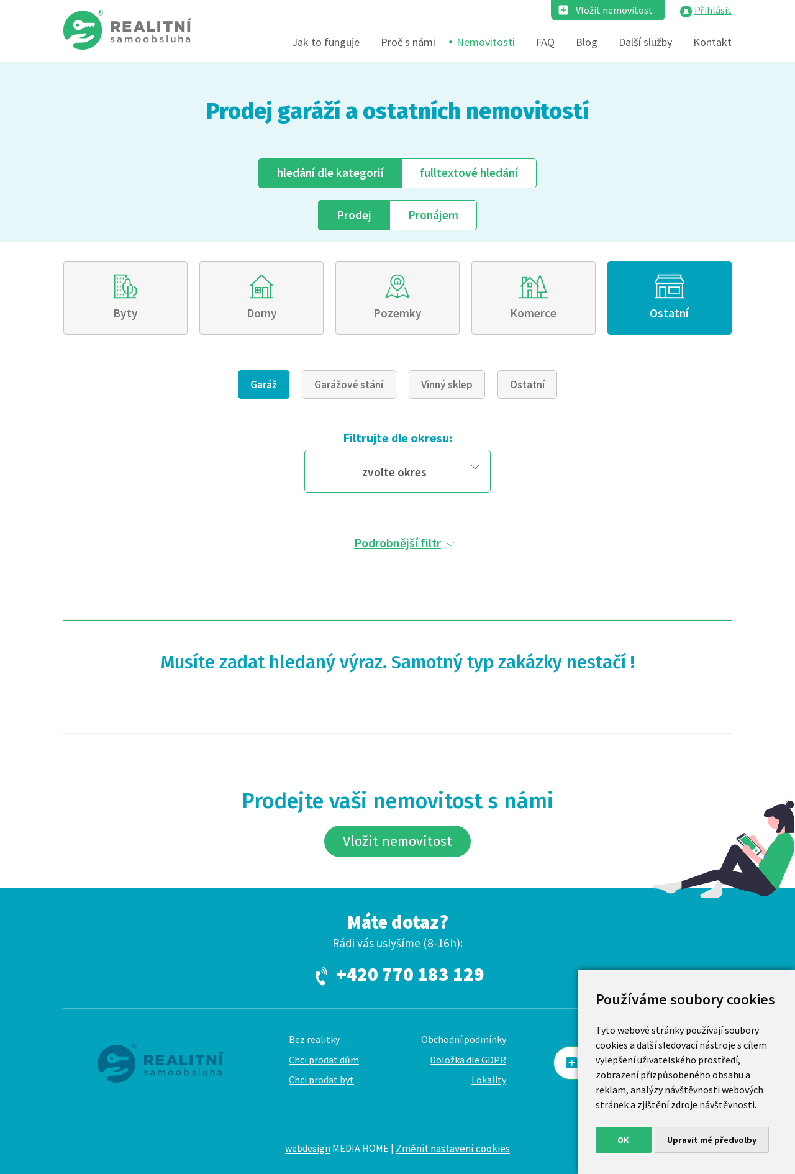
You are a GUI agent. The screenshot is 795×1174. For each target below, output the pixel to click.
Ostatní (669, 313)
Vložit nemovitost (614, 10)
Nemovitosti (486, 42)
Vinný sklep (447, 384)
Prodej (354, 214)
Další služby (645, 42)
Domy (262, 313)
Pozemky (397, 313)
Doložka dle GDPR (468, 1059)
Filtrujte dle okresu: (397, 437)
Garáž (263, 384)
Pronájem (433, 214)
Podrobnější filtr (397, 542)
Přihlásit (713, 10)
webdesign (307, 1148)
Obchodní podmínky (463, 1039)
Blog (586, 42)
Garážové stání (348, 384)
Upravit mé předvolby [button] (711, 1139)
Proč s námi (408, 42)
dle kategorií (330, 172)
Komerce (533, 313)
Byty (125, 313)
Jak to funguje (326, 42)
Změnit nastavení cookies (453, 1148)
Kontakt (712, 42)
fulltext (469, 172)
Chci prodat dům (324, 1059)
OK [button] (623, 1139)
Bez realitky (314, 1039)
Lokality (488, 1079)
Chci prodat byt (321, 1079)
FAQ (545, 42)
